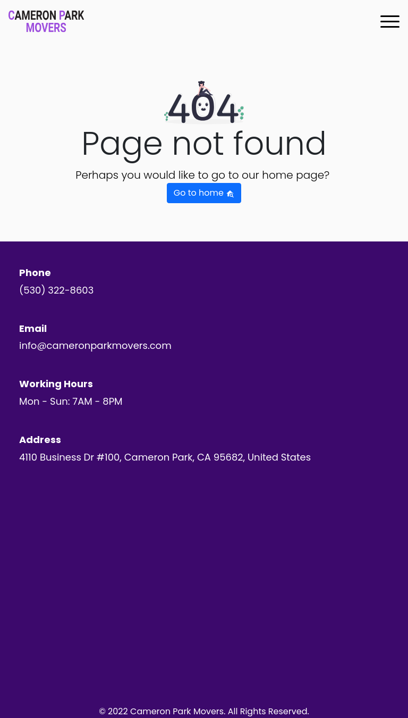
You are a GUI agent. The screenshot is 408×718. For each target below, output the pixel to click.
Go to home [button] (204, 193)
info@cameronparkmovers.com (95, 345)
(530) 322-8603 (56, 290)
